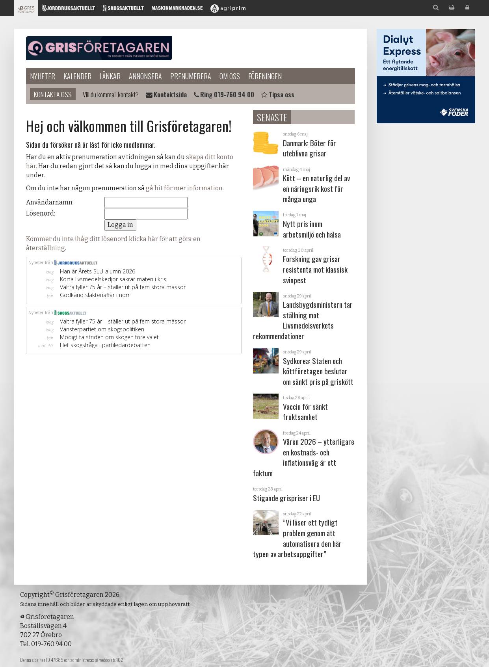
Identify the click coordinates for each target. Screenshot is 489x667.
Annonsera (145, 76)
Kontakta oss (53, 94)
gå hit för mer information (184, 188)
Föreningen (265, 76)
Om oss (229, 76)
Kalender (77, 76)
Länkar (110, 76)
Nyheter (42, 76)
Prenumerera (190, 76)
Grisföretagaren (99, 48)
